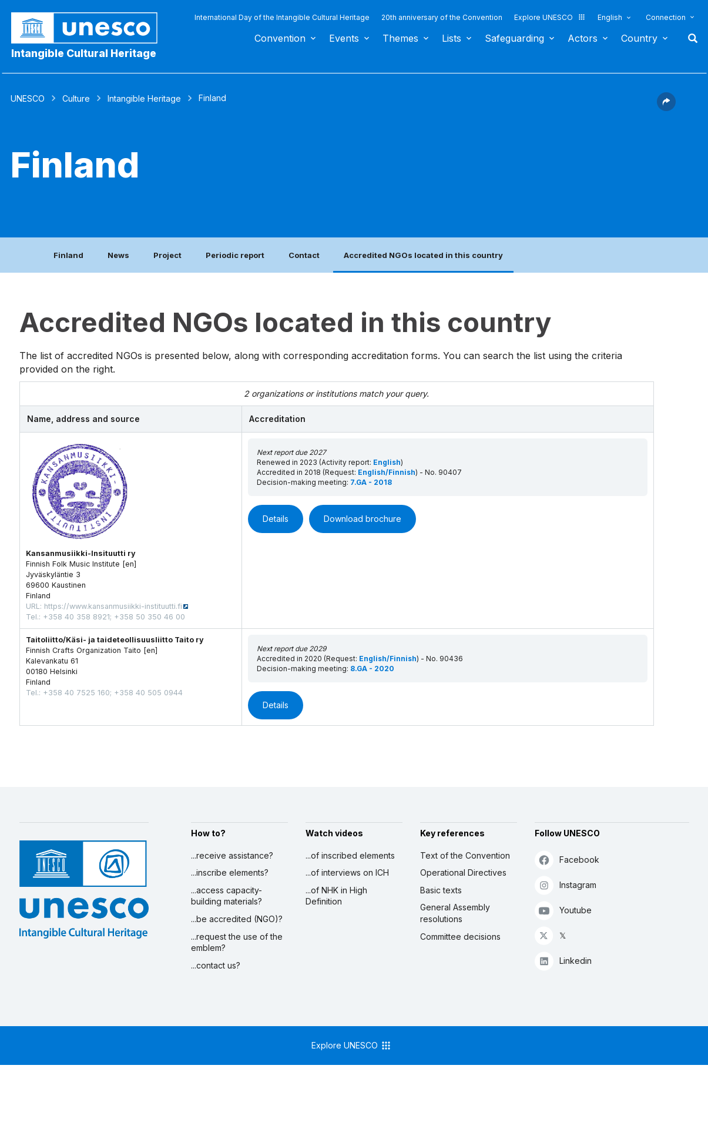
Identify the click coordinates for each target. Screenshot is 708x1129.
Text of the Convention (465, 855)
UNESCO (28, 98)
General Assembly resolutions (455, 913)
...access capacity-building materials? (226, 896)
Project (167, 255)
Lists (451, 38)
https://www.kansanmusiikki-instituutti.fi (113, 606)
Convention (280, 38)
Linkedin (563, 961)
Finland (68, 255)
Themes (400, 38)
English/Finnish (386, 472)
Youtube (563, 910)
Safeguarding (514, 38)
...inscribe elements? (230, 872)
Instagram (565, 885)
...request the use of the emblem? (237, 942)
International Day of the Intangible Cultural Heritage (282, 17)
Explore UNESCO (550, 17)
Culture (76, 98)
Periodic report (235, 255)
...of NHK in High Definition (336, 896)
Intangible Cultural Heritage (83, 53)
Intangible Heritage (144, 98)
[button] (666, 107)
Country (639, 38)
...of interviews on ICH (347, 872)
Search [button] (689, 38)
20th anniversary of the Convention (441, 17)
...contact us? (215, 965)
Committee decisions (460, 937)
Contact (304, 255)
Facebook (567, 859)
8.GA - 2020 (372, 668)
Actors (583, 38)
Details (275, 519)
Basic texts (441, 890)
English (610, 17)
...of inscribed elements (350, 855)
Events (344, 38)
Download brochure (362, 519)
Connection (666, 17)
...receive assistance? (232, 855)
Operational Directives (463, 872)
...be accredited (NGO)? (237, 919)
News (118, 255)
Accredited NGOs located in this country (423, 255)
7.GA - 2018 (371, 482)
